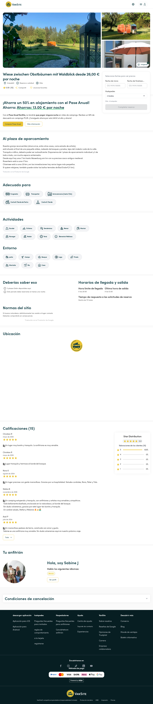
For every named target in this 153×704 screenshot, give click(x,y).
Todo (8, 549)
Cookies (134, 689)
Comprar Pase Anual (13, 124)
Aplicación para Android (20, 640)
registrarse (39, 656)
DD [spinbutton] (108, 85)
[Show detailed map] (76, 378)
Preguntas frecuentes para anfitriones (65, 635)
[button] (133, 4)
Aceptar (111, 697)
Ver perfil (52, 592)
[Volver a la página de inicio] (13, 4)
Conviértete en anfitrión (62, 643)
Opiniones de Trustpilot (105, 646)
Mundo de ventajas (129, 644)
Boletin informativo (129, 649)
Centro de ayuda (84, 633)
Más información (33, 124)
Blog (123, 638)
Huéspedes (110, 91)
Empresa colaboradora (105, 660)
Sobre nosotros (105, 633)
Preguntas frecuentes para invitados (43, 635)
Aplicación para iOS (21, 633)
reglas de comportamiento (41, 643)
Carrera (102, 652)
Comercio (125, 633)
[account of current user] (142, 4)
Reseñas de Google (107, 638)
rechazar (122, 697)
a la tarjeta (39, 650)
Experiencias (82, 644)
